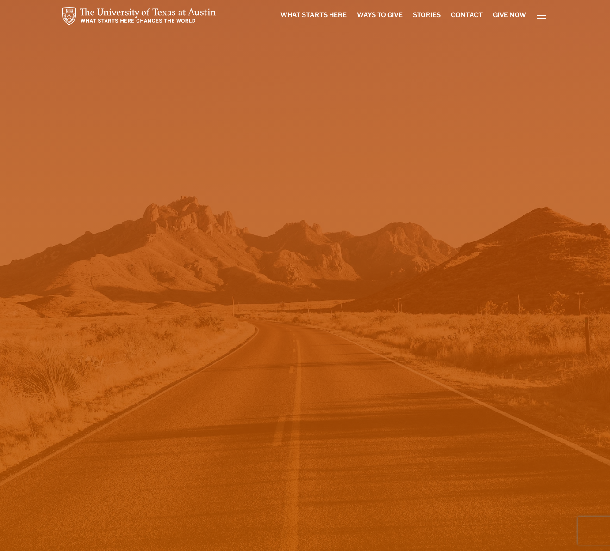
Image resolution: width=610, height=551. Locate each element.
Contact (467, 15)
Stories (427, 15)
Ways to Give (380, 15)
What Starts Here (313, 15)
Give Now (509, 15)
